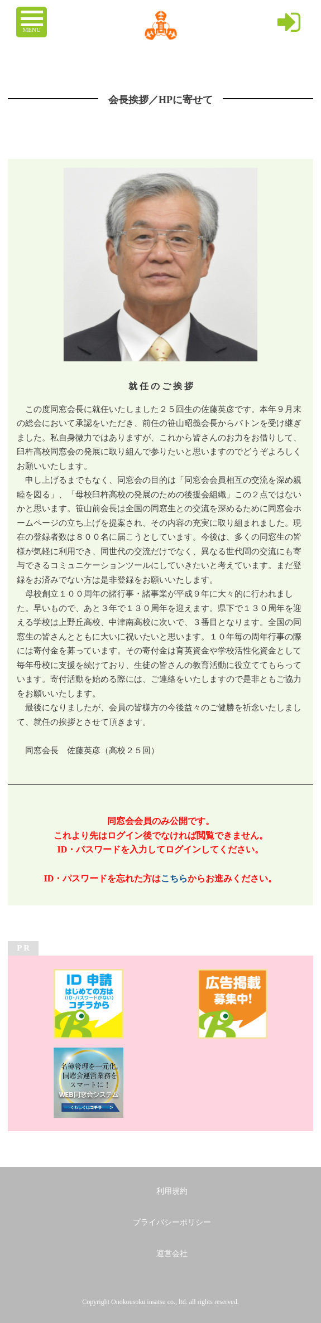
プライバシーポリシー (172, 1222)
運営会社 (172, 1253)
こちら (174, 878)
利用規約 (172, 1191)
